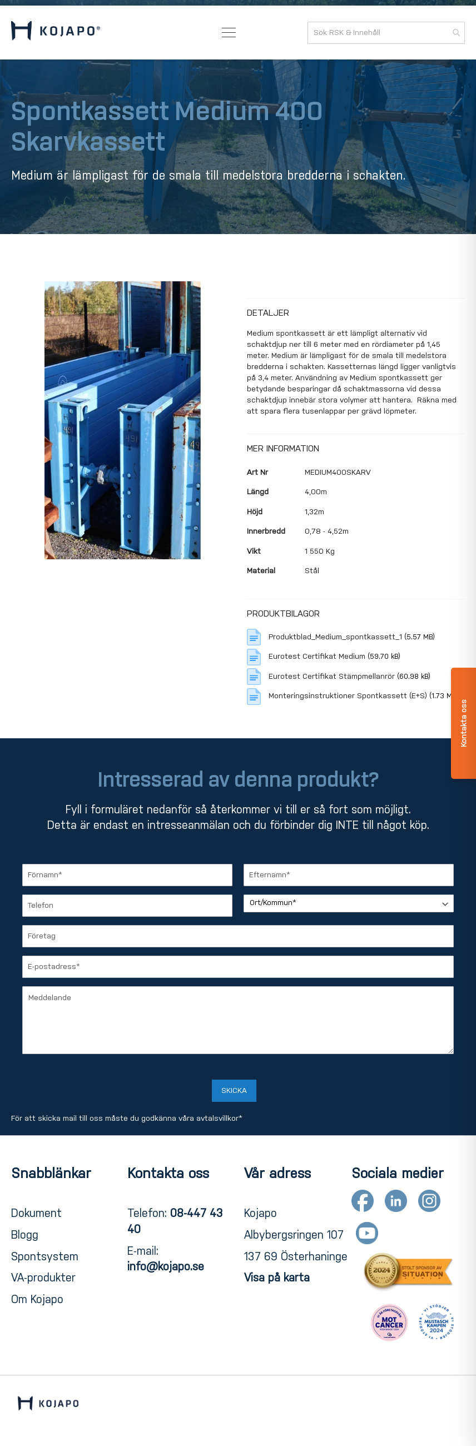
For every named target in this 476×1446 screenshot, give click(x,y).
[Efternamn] (349, 875)
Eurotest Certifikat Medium (318, 656)
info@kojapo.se (165, 1266)
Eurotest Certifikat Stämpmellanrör (333, 676)
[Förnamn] (127, 875)
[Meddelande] (238, 1020)
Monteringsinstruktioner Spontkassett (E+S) (349, 695)
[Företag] (238, 936)
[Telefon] (127, 906)
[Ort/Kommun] (349, 903)
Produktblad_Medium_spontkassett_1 (336, 637)
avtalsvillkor (217, 1118)
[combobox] (386, 33)
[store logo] (55, 32)
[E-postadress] (238, 967)
